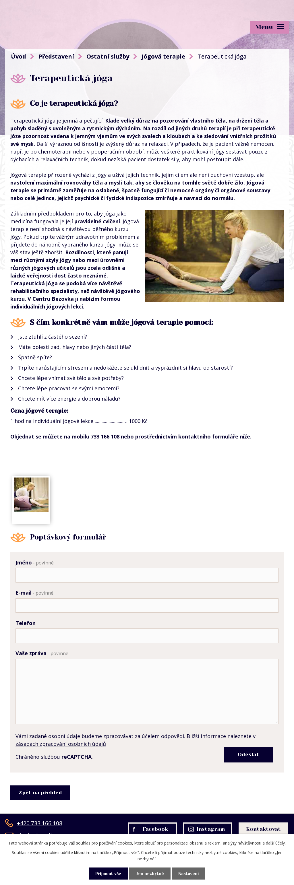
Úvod (18, 56)
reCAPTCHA (76, 771)
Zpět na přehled (41, 807)
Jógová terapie (163, 56)
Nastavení (190, 873)
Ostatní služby (107, 56)
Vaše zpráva (42, 655)
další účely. (276, 842)
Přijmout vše (107, 873)
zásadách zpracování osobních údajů (61, 758)
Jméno (35, 562)
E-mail (34, 593)
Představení (56, 56)
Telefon (26, 624)
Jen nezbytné (150, 873)
